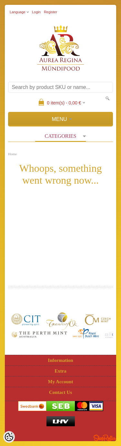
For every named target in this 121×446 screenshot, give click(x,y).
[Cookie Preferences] (9, 437)
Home (12, 154)
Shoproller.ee (105, 438)
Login (36, 12)
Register (50, 12)
